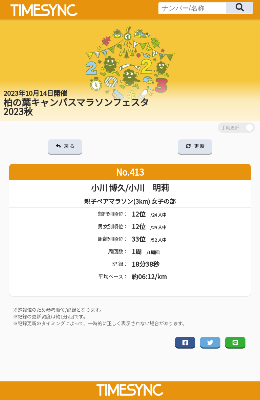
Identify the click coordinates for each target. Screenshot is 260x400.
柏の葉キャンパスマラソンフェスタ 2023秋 (76, 103)
